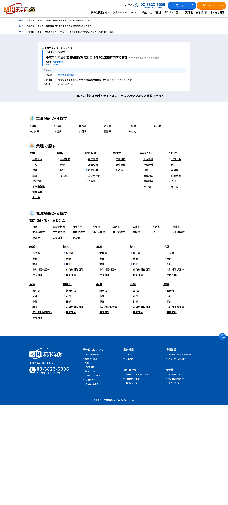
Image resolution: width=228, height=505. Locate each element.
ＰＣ (34, 265)
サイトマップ (174, 483)
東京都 (157, 226)
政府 (154, 332)
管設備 (116, 253)
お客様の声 (201, 12)
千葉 (166, 347)
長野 (166, 384)
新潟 (99, 384)
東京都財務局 (58, 61)
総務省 (116, 327)
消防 (173, 265)
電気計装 (93, 270)
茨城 (32, 347)
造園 (34, 276)
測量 (145, 270)
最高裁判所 (58, 327)
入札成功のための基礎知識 (179, 454)
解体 (62, 270)
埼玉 (133, 347)
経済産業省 (98, 332)
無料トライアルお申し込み (137, 474)
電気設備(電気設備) (67, 74)
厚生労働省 (58, 332)
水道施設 (37, 281)
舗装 (34, 270)
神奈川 (67, 384)
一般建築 (65, 259)
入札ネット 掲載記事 (177, 458)
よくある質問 (217, 12)
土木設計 (148, 259)
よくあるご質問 (92, 484)
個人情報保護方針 (176, 478)
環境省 (136, 332)
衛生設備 (120, 265)
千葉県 (132, 226)
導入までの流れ (172, 12)
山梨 (133, 384)
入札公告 (130, 454)
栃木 (66, 347)
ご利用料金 (156, 12)
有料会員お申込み (133, 478)
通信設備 (93, 265)
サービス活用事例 (92, 475)
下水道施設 (38, 287)
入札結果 (130, 458)
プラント (176, 259)
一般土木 (37, 259)
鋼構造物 (37, 292)
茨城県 (33, 226)
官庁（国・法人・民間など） (48, 320)
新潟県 (58, 231)
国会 (34, 327)
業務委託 (146, 253)
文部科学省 (38, 332)
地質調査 (148, 276)
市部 (34, 359)
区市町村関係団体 (41, 412)
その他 (132, 231)
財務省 (176, 327)
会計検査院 (178, 332)
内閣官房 (77, 327)
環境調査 (148, 281)
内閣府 (96, 327)
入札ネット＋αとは (93, 454)
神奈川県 (34, 231)
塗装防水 (176, 270)
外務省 (156, 327)
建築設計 (148, 265)
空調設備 (120, 259)
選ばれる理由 (91, 458)
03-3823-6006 (53, 470)
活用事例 (188, 12)
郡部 (34, 364)
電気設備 (90, 253)
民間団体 (57, 337)
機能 (144, 12)
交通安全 (176, 276)
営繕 (62, 265)
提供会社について (176, 474)
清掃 (173, 281)
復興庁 (36, 337)
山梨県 (82, 231)
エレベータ (94, 276)
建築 (60, 253)
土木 (32, 253)
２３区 (36, 396)
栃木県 (58, 226)
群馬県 (82, 226)
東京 (32, 384)
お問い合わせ (131, 483)
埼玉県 (107, 226)
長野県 (107, 231)
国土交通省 (118, 332)
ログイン (129, 5)
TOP (222, 437)
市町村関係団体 (41, 369)
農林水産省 (78, 332)
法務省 (136, 327)
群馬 (99, 347)
